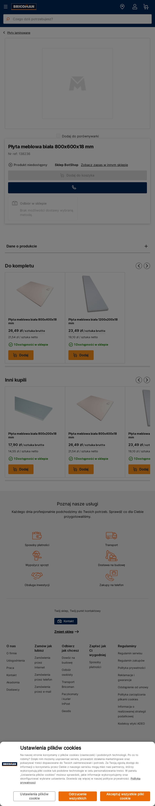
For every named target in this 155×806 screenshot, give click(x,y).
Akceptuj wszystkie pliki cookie (125, 796)
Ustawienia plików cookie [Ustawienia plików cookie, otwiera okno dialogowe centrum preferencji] (34, 796)
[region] (77, 774)
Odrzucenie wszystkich (78, 796)
